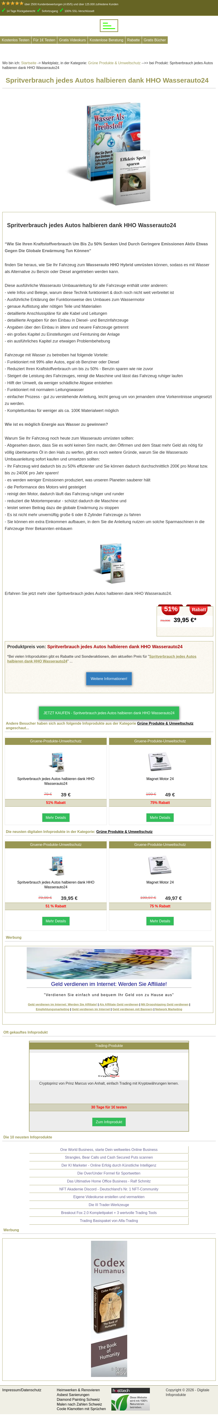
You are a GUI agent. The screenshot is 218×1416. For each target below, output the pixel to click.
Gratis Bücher (155, 40)
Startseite (28, 63)
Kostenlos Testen (15, 40)
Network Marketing (168, 1009)
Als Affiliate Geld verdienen (119, 1004)
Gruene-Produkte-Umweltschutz (56, 741)
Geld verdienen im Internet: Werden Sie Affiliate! (62, 1004)
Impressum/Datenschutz (21, 1390)
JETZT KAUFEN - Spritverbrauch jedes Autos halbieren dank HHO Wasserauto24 (109, 713)
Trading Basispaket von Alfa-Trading (109, 1221)
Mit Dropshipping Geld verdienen (165, 1004)
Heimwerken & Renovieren (78, 1390)
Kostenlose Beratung (106, 40)
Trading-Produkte (109, 1046)
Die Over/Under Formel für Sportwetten (108, 1173)
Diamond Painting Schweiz (78, 1399)
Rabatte (133, 40)
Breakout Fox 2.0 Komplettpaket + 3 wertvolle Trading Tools (109, 1213)
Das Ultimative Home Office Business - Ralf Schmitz (109, 1181)
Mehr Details (56, 818)
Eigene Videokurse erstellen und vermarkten (109, 1197)
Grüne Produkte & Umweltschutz (114, 63)
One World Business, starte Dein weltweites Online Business (109, 1150)
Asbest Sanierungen (73, 1395)
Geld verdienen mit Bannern (133, 1009)
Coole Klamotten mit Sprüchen (81, 1409)
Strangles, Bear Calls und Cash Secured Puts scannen (109, 1157)
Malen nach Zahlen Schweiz (79, 1404)
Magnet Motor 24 (160, 779)
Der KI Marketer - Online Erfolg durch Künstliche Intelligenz (109, 1165)
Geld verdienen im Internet (91, 1009)
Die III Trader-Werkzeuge (109, 1205)
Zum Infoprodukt (109, 1122)
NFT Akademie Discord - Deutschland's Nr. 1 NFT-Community (108, 1189)
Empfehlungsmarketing (52, 1009)
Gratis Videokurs (72, 40)
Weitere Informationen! (109, 679)
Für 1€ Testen (44, 40)
